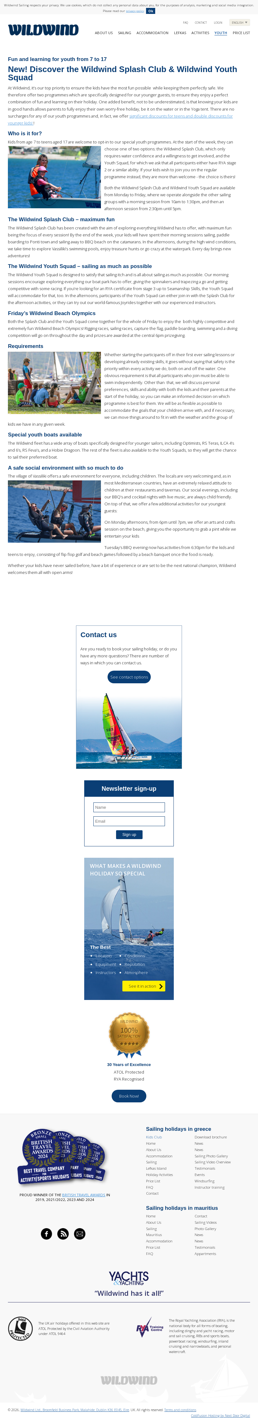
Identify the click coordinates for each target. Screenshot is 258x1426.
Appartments (205, 1253)
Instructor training (210, 1187)
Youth (220, 32)
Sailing (124, 32)
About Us (104, 32)
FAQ (185, 23)
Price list (241, 32)
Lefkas (180, 32)
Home (150, 1143)
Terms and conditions (180, 1410)
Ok (150, 11)
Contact (201, 23)
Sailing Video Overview (213, 1162)
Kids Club (154, 1137)
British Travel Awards (83, 1194)
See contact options (129, 677)
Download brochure (211, 1137)
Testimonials (205, 1168)
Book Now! (129, 1096)
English (238, 23)
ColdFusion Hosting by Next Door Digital (220, 1415)
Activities (200, 32)
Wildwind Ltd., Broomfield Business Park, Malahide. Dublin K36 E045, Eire (75, 1410)
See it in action (146, 986)
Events (200, 1174)
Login (218, 23)
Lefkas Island (156, 1168)
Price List (153, 1181)
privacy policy (135, 11)
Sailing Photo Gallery (211, 1156)
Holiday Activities (159, 1174)
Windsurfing (204, 1181)
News (199, 1143)
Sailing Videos (206, 1222)
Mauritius (154, 1234)
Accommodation (152, 32)
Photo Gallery (205, 1228)
